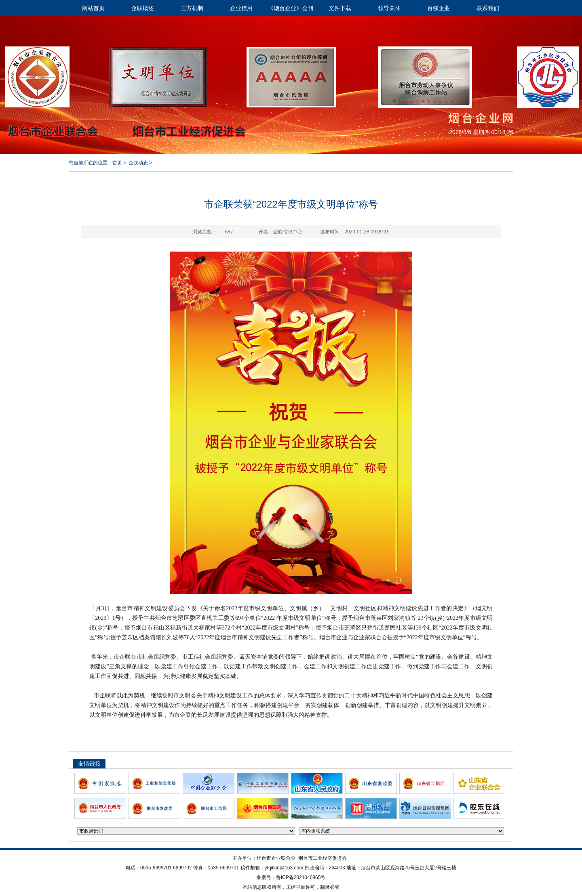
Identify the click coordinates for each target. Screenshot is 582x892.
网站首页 (93, 8)
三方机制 (192, 8)
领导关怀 (389, 8)
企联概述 (142, 8)
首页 (117, 163)
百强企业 (438, 8)
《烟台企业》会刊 (290, 8)
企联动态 (138, 163)
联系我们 (488, 8)
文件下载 (340, 8)
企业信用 (241, 8)
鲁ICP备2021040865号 (301, 877)
